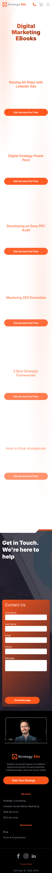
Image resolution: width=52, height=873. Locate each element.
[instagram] (26, 856)
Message (9, 658)
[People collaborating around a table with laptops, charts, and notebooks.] (26, 578)
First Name (10, 612)
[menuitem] (26, 800)
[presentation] (16, 684)
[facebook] (18, 856)
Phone (8, 646)
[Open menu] (48, 4)
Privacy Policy (26, 864)
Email (8, 635)
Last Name (10, 624)
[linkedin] (33, 856)
